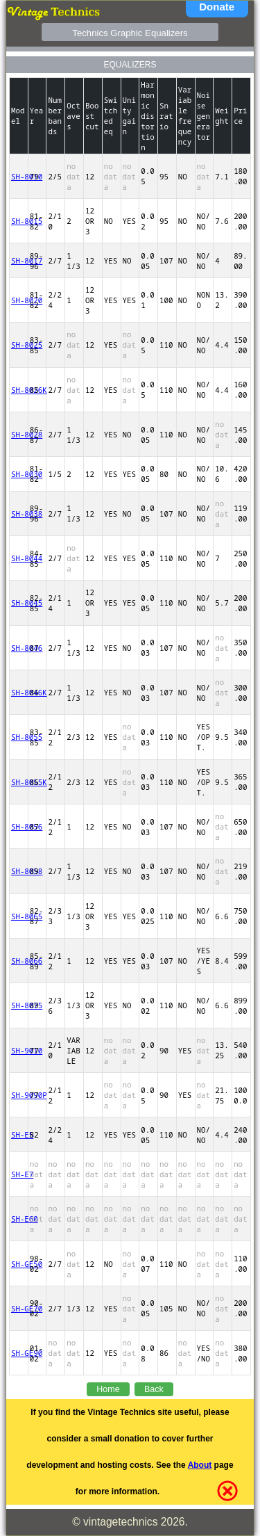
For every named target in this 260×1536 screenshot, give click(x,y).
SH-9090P (18, 1095)
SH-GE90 (18, 1353)
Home (107, 1389)
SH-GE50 (18, 1264)
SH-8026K (18, 390)
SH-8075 (18, 1005)
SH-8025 (18, 344)
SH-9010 (18, 1050)
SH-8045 (18, 602)
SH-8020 (18, 300)
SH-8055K (18, 782)
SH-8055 (18, 736)
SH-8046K (18, 692)
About (200, 1465)
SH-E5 (18, 1134)
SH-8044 (18, 558)
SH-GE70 (18, 1308)
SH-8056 (18, 826)
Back (154, 1389)
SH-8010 (18, 176)
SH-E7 (18, 1174)
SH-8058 (18, 871)
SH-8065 (18, 916)
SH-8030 (18, 474)
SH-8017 (18, 260)
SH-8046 (18, 647)
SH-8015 (18, 221)
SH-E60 (18, 1218)
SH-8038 (18, 513)
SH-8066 (18, 960)
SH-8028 (18, 434)
